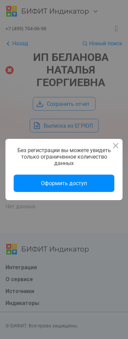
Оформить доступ (64, 183)
